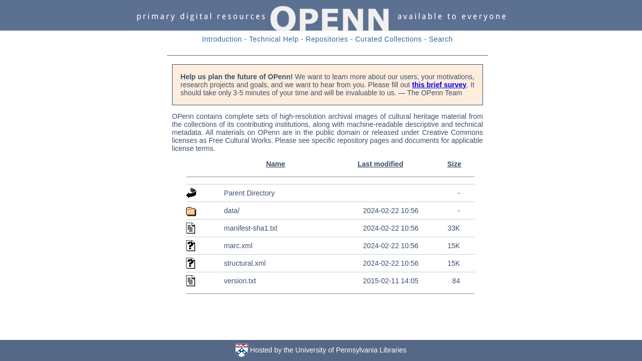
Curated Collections (388, 39)
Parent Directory (249, 193)
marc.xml (238, 246)
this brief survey (439, 85)
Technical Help (274, 39)
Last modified (380, 164)
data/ (232, 211)
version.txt (240, 281)
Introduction (222, 39)
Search (441, 39)
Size (454, 164)
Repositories (327, 39)
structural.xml (245, 263)
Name (275, 164)
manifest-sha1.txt (251, 228)
